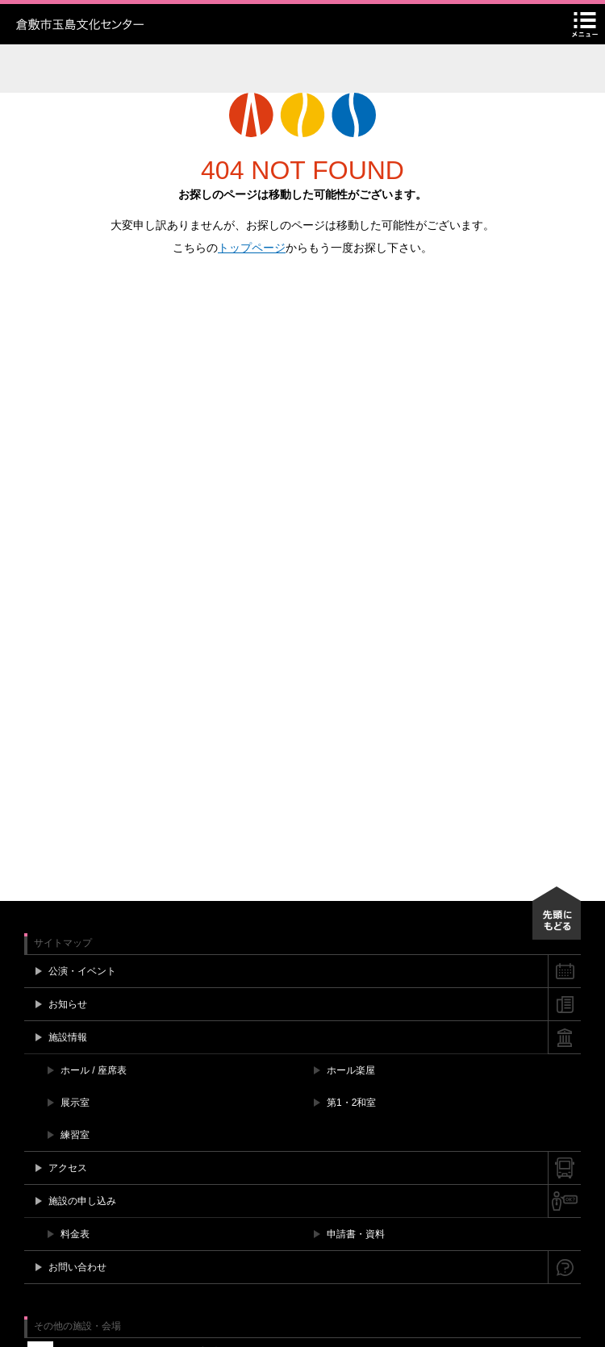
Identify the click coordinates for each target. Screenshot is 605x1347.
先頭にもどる (556, 913)
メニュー (585, 24)
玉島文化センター (117, 24)
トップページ (252, 247)
